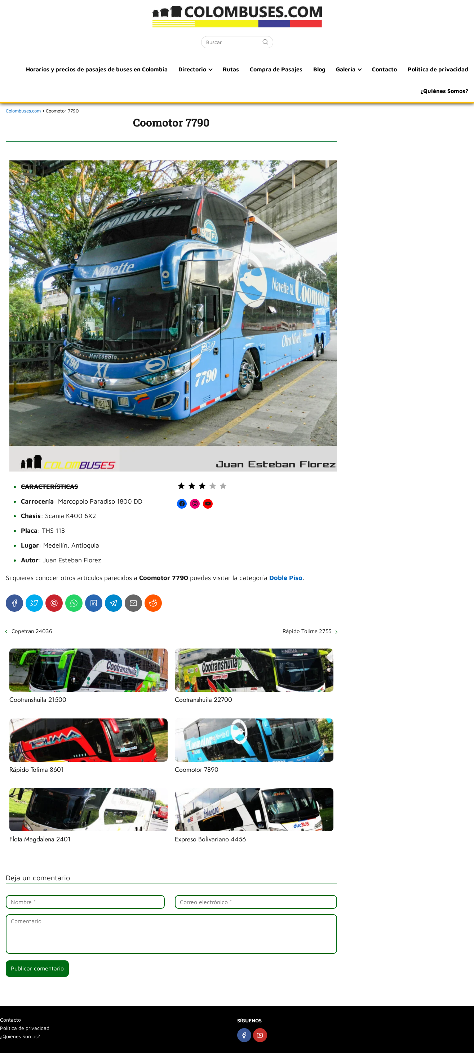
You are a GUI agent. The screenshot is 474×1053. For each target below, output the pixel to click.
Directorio (192, 69)
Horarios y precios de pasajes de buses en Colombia (97, 69)
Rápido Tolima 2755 (307, 631)
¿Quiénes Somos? (444, 91)
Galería (345, 69)
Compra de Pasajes (276, 69)
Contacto (384, 69)
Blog (319, 69)
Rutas (231, 69)
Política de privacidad (438, 69)
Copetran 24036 (32, 631)
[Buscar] (265, 42)
